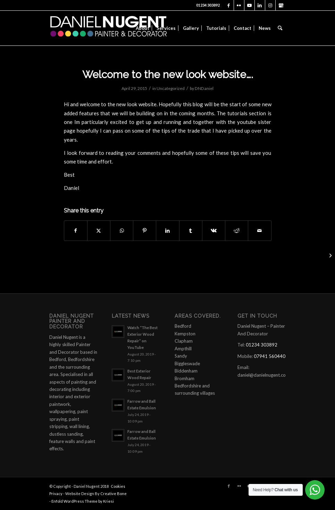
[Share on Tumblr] (190, 230)
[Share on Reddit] (236, 230)
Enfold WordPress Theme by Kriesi (82, 501)
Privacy (55, 493)
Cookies (118, 486)
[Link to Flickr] (239, 5)
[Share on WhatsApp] (121, 230)
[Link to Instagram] (270, 5)
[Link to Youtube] (249, 5)
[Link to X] (281, 5)
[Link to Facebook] (229, 5)
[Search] (280, 28)
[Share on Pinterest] (144, 230)
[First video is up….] (329, 255)
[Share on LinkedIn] (167, 230)
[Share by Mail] (259, 230)
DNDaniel (204, 88)
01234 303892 (208, 5)
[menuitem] (142, 28)
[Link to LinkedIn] (260, 5)
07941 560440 (269, 356)
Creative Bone (113, 493)
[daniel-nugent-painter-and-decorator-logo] (108, 28)
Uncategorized (171, 88)
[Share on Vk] (213, 230)
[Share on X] (98, 230)
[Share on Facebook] (75, 230)
